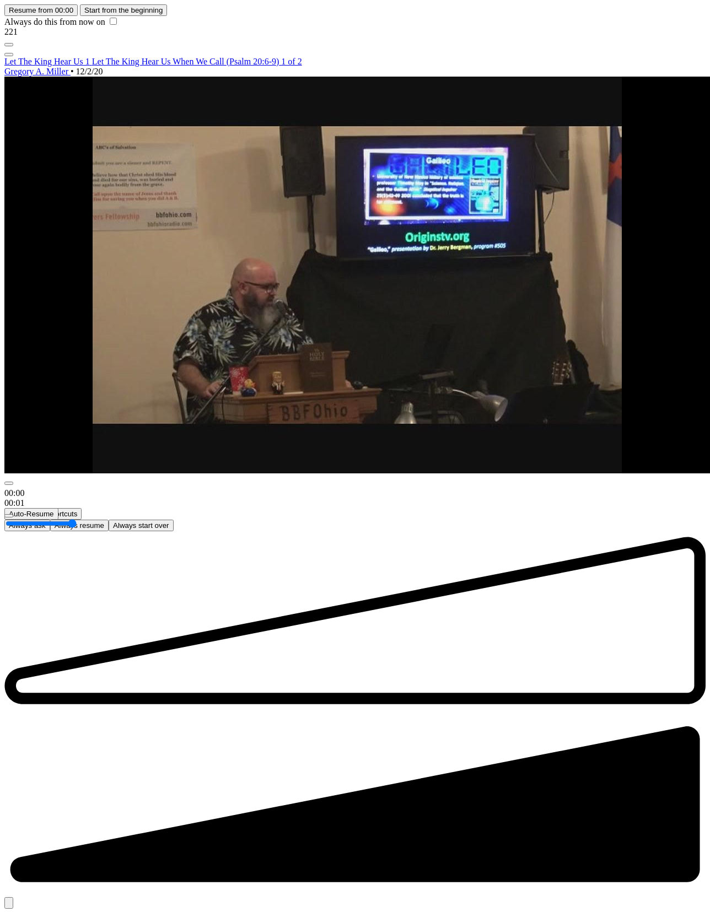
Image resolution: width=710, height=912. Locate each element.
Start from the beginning (123, 10)
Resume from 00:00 (41, 10)
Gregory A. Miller (37, 71)
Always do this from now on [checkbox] (60, 21)
